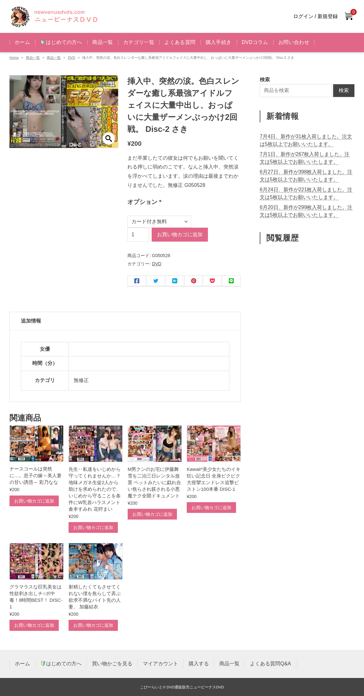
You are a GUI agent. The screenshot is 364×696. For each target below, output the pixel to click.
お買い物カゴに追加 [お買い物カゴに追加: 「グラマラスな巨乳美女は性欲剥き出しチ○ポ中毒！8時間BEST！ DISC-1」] (34, 625)
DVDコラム (255, 42)
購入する (199, 663)
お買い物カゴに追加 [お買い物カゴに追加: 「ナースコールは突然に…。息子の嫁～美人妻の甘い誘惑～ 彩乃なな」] (34, 500)
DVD (71, 57)
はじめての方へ (61, 42)
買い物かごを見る (112, 663)
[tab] (125, 321)
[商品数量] (138, 235)
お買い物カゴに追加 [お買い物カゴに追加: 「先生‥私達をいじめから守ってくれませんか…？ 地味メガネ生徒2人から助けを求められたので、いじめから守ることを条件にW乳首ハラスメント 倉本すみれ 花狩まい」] (93, 527)
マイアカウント (160, 663)
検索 (344, 90)
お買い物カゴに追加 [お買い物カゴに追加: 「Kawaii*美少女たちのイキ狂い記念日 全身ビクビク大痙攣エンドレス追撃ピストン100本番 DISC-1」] (211, 507)
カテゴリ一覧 (138, 42)
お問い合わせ (293, 42)
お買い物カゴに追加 (180, 234)
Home (14, 57)
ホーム (22, 42)
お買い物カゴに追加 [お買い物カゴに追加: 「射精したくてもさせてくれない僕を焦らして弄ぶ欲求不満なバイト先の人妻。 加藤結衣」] (93, 625)
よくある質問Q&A (270, 663)
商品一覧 (102, 42)
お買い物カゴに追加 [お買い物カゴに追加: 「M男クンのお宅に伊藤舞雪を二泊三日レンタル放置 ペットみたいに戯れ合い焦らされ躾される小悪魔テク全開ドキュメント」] (152, 514)
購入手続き (219, 42)
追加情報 (31, 320)
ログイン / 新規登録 (315, 16)
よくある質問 (179, 42)
